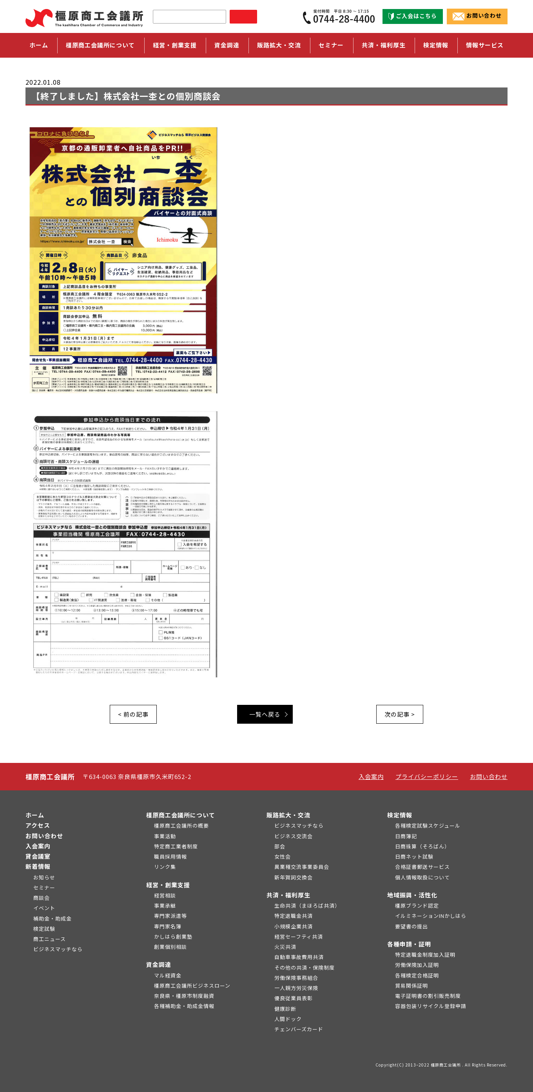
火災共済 (285, 946)
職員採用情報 (170, 856)
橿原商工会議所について (180, 815)
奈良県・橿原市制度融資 (184, 995)
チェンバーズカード (298, 1029)
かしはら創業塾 (173, 936)
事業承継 (165, 905)
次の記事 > (399, 714)
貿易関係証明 (411, 985)
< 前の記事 (133, 714)
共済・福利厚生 (288, 895)
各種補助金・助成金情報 (184, 1006)
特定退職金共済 (293, 915)
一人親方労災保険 (296, 988)
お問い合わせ (477, 16)
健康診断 (285, 1008)
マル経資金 (167, 975)
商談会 (41, 897)
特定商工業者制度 (176, 846)
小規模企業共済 (293, 926)
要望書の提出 (411, 926)
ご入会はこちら (412, 16)
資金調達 (158, 964)
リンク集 (165, 866)
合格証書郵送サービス (422, 866)
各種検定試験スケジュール (427, 825)
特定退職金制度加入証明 (425, 954)
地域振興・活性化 (412, 895)
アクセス (37, 825)
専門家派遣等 (170, 915)
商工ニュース (49, 939)
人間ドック (288, 1019)
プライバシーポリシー (426, 776)
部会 (279, 846)
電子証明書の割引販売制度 (428, 995)
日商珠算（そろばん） (422, 846)
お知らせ (44, 877)
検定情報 (399, 815)
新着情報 (38, 866)
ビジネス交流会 (293, 836)
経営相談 (165, 895)
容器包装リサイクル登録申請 (430, 1006)
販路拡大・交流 (288, 815)
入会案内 (371, 776)
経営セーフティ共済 (298, 936)
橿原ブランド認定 (417, 905)
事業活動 (165, 836)
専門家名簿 (167, 926)
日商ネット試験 (414, 856)
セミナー (331, 45)
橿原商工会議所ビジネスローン (192, 985)
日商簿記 (406, 836)
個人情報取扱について (422, 877)
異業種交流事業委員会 (301, 866)
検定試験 (44, 928)
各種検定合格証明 (417, 975)
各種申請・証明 (409, 944)
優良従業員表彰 (293, 998)
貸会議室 (38, 856)
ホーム (38, 45)
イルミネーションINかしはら (430, 915)
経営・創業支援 (168, 885)
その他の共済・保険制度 (304, 967)
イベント (44, 908)
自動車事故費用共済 (299, 957)
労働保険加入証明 (417, 964)
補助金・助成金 (52, 918)
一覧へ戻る (265, 714)
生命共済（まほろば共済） (307, 905)
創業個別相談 (170, 946)
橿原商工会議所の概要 (181, 825)
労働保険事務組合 (296, 977)
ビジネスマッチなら (58, 949)
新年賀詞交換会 (293, 877)
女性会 (282, 856)
